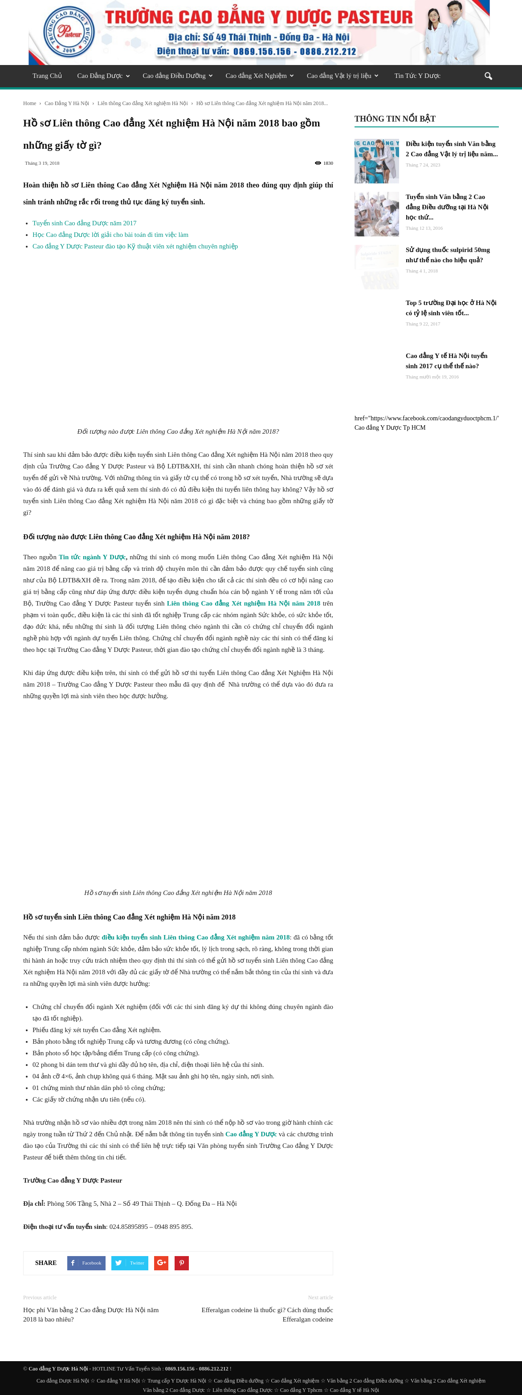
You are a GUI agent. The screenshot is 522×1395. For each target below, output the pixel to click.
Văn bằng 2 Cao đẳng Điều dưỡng (365, 1381)
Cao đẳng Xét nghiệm (295, 1381)
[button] (488, 77)
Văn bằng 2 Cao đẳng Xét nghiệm (448, 1381)
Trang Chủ (47, 75)
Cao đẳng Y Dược (251, 1134)
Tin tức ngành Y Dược (92, 557)
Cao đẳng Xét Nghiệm (260, 75)
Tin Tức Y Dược (417, 75)
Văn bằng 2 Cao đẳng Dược (174, 1390)
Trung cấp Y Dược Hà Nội (176, 1381)
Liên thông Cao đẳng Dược (242, 1390)
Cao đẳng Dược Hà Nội (63, 1381)
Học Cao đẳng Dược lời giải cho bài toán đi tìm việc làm (110, 234)
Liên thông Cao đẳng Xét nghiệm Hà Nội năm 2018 (244, 603)
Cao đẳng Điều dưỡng (238, 1381)
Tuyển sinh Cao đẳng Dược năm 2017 (85, 223)
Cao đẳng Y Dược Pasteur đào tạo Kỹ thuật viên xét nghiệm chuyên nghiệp (135, 246)
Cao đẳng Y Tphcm (301, 1390)
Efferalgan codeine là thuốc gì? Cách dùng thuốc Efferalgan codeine (267, 1314)
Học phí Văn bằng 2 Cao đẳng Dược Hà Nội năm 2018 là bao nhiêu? (91, 1314)
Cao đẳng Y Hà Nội (118, 1381)
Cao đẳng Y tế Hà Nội (354, 1390)
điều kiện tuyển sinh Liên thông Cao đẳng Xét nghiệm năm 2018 (196, 937)
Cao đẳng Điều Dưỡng (178, 75)
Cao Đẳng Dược (103, 75)
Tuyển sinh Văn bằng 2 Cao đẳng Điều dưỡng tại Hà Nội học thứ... (447, 207)
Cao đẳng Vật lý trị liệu (343, 75)
